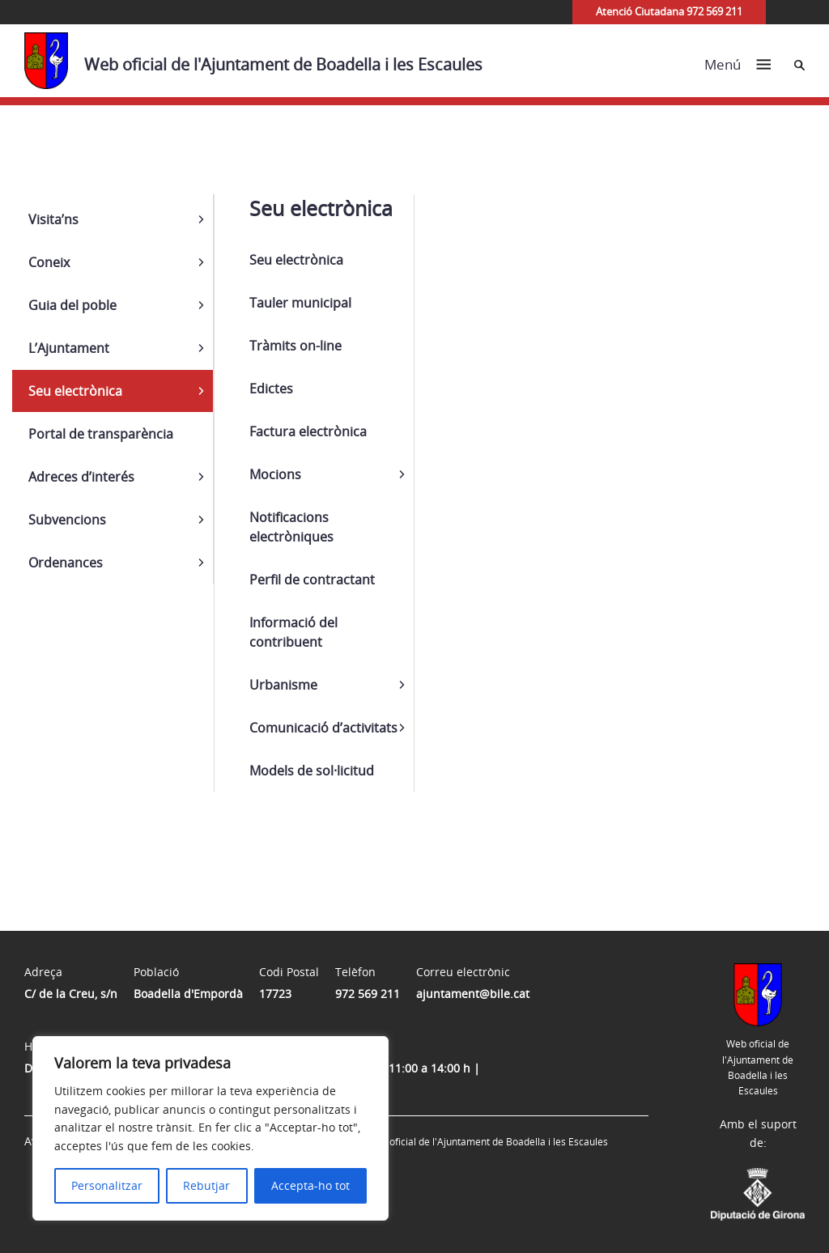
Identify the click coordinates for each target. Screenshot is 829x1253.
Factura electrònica (308, 431)
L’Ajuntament (68, 348)
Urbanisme (283, 685)
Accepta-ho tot (310, 1185)
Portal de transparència (100, 434)
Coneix (49, 262)
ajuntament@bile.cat (472, 993)
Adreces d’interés (81, 477)
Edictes (271, 388)
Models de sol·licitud (311, 770)
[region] (210, 1128)
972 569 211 (367, 993)
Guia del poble (72, 305)
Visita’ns (53, 219)
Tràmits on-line (295, 346)
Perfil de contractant (312, 579)
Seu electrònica (75, 391)
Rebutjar (206, 1185)
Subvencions (67, 520)
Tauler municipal (300, 303)
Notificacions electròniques (291, 527)
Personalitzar (106, 1185)
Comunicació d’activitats (323, 728)
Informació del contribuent (293, 632)
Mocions (275, 474)
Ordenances (65, 562)
